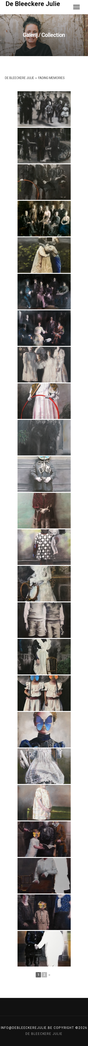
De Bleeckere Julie (33, 4)
